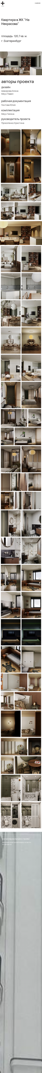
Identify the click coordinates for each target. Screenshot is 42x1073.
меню (38, 3)
